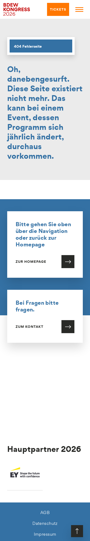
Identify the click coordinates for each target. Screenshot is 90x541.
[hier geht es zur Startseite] (16, 9)
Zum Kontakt (29, 328)
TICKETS (57, 9)
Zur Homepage (31, 263)
